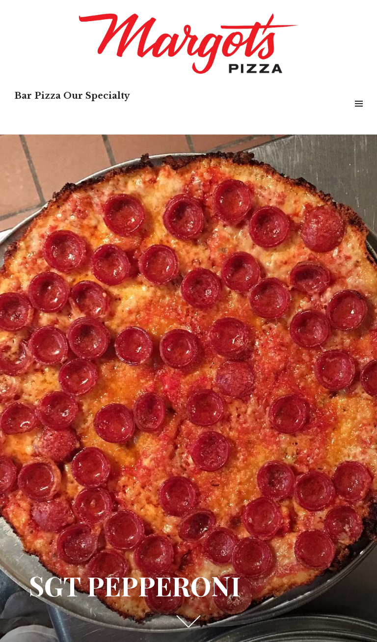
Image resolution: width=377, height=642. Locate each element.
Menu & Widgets (358, 114)
